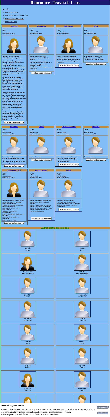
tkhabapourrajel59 (14, 170)
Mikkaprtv (14, 127)
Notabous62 (41, 26)
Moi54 (96, 26)
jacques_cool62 (41, 170)
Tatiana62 (14, 26)
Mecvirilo (95, 127)
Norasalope (68, 26)
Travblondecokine (69, 127)
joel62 (68, 170)
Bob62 (41, 127)
